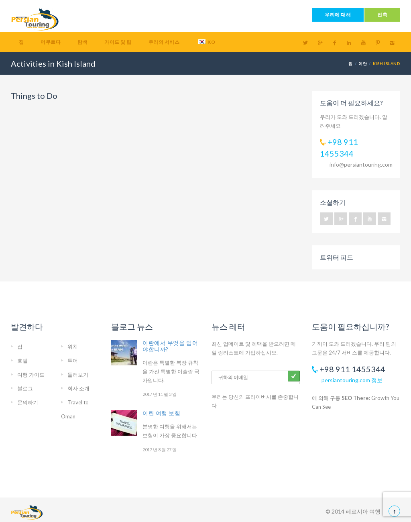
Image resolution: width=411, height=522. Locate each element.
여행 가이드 (31, 374)
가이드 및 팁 (117, 42)
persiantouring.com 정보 (352, 380)
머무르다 (51, 42)
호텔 (22, 360)
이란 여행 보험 (161, 413)
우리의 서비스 (164, 42)
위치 (72, 346)
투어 (72, 360)
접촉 (382, 15)
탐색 (82, 42)
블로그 (25, 388)
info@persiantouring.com (361, 164)
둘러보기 (77, 374)
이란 (362, 63)
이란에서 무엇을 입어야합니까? (170, 346)
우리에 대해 (338, 15)
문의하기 (27, 402)
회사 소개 (78, 388)
